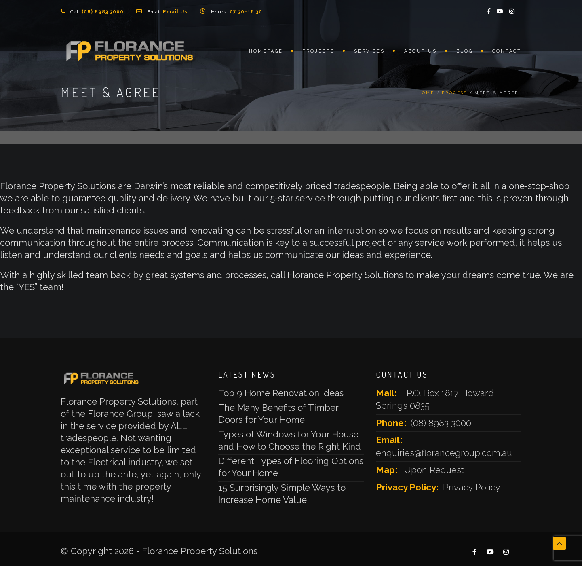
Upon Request (434, 470)
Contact (506, 51)
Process (454, 93)
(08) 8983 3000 (441, 423)
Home (426, 93)
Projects (318, 51)
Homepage (266, 51)
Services (369, 51)
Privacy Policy (471, 487)
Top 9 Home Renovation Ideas (281, 393)
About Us (420, 51)
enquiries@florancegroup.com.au (444, 453)
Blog (464, 51)
